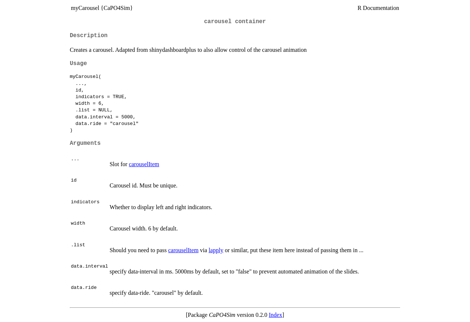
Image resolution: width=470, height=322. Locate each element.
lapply (216, 250)
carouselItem (144, 164)
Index (275, 315)
